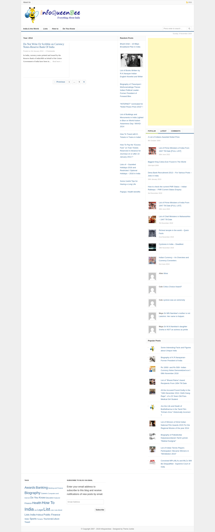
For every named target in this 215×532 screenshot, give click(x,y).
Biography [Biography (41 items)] (32, 493)
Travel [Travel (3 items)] (27, 522)
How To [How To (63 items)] (48, 502)
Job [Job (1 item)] (35, 510)
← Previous (59, 82)
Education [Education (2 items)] (50, 498)
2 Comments (50, 51)
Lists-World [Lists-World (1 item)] (58, 510)
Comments (175, 131)
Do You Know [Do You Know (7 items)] (37, 497)
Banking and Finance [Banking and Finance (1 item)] (55, 488)
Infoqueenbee (106, 529)
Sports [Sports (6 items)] (33, 518)
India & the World (31, 29)
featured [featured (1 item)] (57, 498)
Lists (45, 29)
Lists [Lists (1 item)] (52, 510)
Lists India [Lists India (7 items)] (30, 514)
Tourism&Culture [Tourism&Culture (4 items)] (51, 519)
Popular (152, 131)
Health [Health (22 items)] (36, 503)
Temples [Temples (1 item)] (40, 519)
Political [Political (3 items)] (39, 515)
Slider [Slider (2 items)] (27, 519)
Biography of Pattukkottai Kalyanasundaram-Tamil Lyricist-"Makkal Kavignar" (174, 438)
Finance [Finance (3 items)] (28, 503)
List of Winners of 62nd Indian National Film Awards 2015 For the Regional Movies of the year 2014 (175, 425)
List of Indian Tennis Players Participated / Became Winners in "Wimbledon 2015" (175, 451)
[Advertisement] (170, 82)
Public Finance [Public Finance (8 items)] (52, 514)
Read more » (57, 61)
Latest (163, 131)
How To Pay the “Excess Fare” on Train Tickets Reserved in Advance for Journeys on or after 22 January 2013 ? (130, 151)
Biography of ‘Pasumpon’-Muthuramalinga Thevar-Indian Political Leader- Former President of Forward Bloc (131, 90)
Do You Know (69, 29)
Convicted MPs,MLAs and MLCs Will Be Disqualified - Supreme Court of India (176, 464)
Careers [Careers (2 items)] (44, 493)
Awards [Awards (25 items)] (30, 487)
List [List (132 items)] (46, 509)
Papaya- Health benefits (130, 192)
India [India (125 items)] (29, 509)
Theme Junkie (128, 529)
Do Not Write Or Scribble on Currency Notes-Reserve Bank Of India (43, 45)
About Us (26, 2)
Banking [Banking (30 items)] (42, 487)
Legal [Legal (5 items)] (40, 510)
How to (55, 29)
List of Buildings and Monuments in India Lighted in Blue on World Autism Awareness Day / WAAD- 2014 (131, 120)
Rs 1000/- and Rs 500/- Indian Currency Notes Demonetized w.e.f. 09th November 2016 (176, 370)
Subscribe (100, 510)
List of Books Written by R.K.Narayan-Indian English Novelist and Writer (131, 73)
